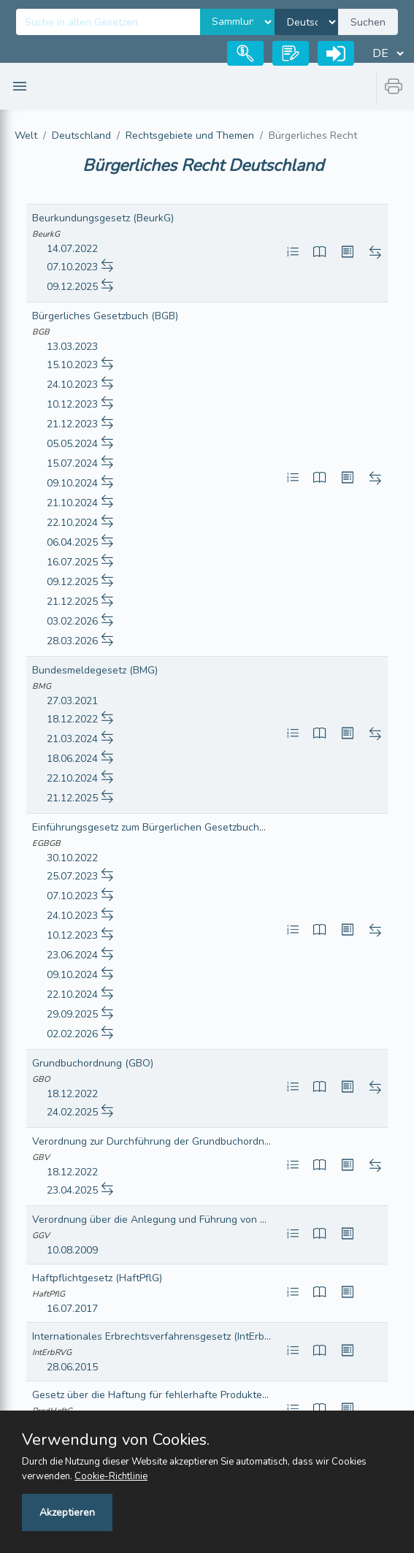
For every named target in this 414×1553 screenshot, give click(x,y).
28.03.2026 (72, 641)
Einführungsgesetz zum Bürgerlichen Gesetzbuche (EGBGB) (170, 827)
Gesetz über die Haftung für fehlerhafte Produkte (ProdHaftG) (176, 1395)
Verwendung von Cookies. (116, 1439)
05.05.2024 (72, 444)
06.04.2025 (72, 542)
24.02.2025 (72, 1112)
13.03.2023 (72, 347)
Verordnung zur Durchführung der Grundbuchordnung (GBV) (172, 1141)
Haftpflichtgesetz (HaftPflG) (97, 1278)
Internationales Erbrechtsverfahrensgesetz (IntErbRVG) (160, 1336)
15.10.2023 (72, 365)
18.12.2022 (72, 719)
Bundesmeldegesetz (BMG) (95, 670)
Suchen (368, 22)
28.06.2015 (72, 1367)
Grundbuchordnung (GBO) (92, 1063)
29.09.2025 (72, 1014)
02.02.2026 (72, 1034)
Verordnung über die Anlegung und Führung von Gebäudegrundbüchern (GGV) (215, 1219)
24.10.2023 (72, 385)
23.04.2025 (72, 1190)
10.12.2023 (72, 404)
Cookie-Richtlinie (110, 1476)
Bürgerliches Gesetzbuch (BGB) (105, 316)
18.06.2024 (72, 759)
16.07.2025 (72, 562)
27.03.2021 (72, 701)
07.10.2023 (72, 267)
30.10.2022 (72, 858)
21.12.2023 (72, 424)
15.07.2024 (72, 463)
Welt (26, 135)
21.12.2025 (72, 601)
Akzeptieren (67, 1512)
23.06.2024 (72, 955)
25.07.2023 (72, 876)
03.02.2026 (72, 621)
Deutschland (81, 135)
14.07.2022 (72, 249)
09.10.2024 (72, 483)
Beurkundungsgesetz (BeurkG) (103, 218)
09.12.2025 (72, 287)
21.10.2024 (72, 503)
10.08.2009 (72, 1250)
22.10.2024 (72, 523)
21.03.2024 (72, 739)
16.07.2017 (72, 1309)
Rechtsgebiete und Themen (190, 135)
